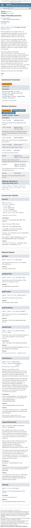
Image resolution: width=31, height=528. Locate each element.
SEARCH (5, 8)
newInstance (18, 155)
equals (9, 186)
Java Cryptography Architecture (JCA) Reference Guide (15, 455)
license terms (18, 2)
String (4, 93)
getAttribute (18, 127)
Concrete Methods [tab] (9, 112)
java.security (10, 13)
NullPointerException (9, 243)
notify (11, 187)
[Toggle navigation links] (2, 5)
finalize (15, 186)
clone (4, 186)
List (3, 96)
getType (16, 150)
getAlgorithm (18, 120)
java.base (8, 11)
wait (23, 187)
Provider (3, 23)
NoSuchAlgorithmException (10, 366)
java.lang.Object (5, 18)
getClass (22, 186)
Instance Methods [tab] (19, 110)
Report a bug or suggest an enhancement (11, 510)
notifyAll (18, 187)
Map (19, 96)
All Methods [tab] (6, 110)
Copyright (3, 521)
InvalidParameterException (11, 409)
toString (17, 173)
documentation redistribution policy (9, 525)
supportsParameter (20, 164)
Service (4, 91)
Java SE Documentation (8, 513)
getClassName (18, 137)
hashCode (5, 187)
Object (8, 29)
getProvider (18, 144)
